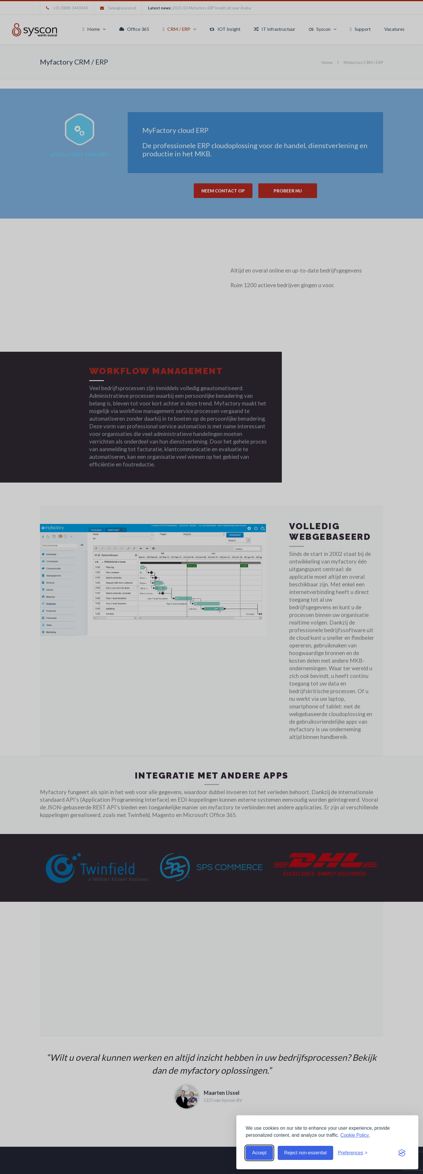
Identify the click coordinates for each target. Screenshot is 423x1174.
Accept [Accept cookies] (259, 1152)
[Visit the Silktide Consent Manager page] (402, 1153)
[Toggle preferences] (353, 1153)
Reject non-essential (305, 1152)
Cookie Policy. (355, 1135)
